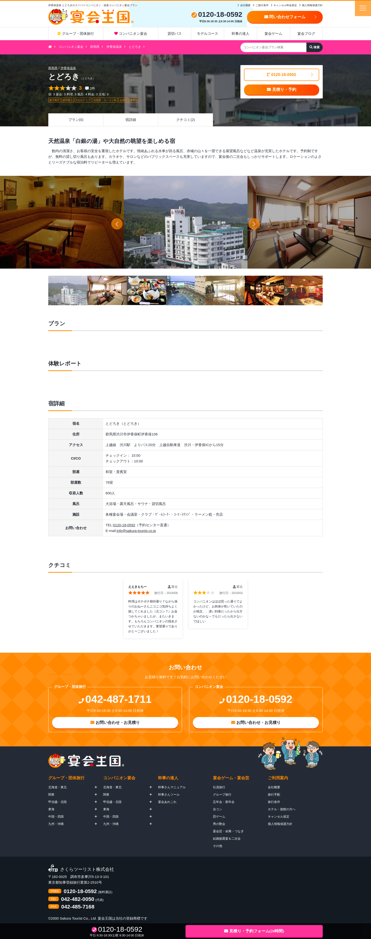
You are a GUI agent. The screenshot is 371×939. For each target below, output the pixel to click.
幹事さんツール (169, 794)
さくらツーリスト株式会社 (87, 869)
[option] (185, 222)
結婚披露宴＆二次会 (227, 838)
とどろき (135, 47)
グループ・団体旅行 (76, 33)
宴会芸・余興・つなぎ (228, 831)
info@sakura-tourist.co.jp (136, 531)
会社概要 (245, 5)
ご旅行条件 (262, 5)
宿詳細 (130, 120)
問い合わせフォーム (285, 17)
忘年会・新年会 (223, 802)
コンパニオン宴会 (130, 33)
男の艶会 (219, 824)
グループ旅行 (222, 794)
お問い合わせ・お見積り (115, 722)
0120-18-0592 (281, 74)
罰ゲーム (219, 816)
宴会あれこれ (167, 802)
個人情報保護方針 (312, 5)
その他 (217, 846)
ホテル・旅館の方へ (282, 809)
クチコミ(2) (185, 120)
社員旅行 (219, 787)
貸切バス (175, 33)
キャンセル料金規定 (285, 5)
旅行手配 (274, 794)
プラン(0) (75, 120)
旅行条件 (274, 802)
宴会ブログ (306, 33)
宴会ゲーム (273, 33)
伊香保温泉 (114, 47)
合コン (217, 809)
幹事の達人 (240, 33)
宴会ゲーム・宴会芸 (231, 778)
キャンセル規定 (278, 816)
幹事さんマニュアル (172, 787)
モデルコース (207, 33)
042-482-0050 (77, 899)
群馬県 (94, 47)
